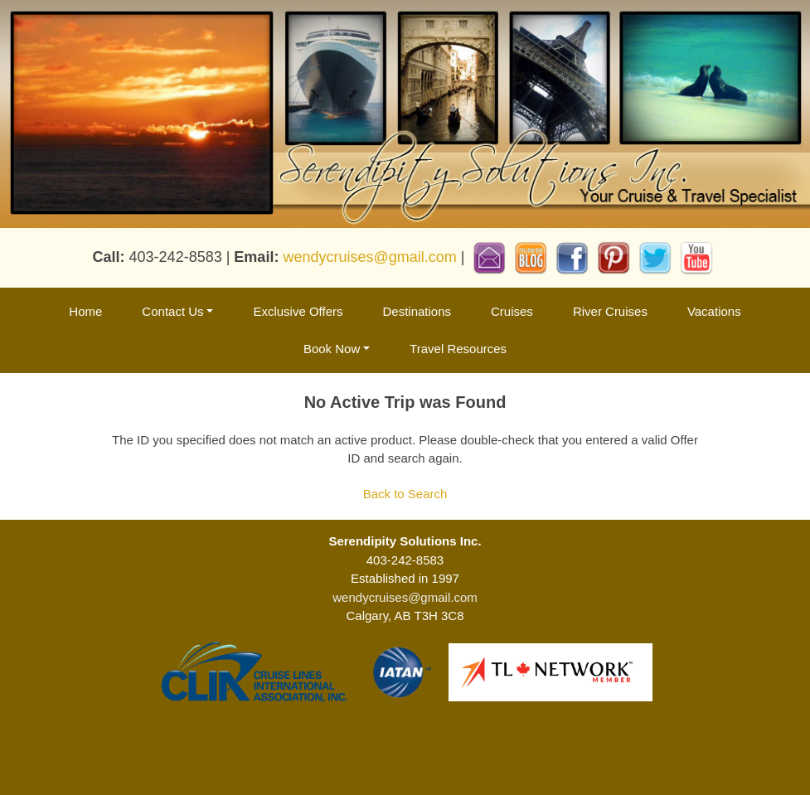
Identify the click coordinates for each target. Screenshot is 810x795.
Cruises (512, 311)
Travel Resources (458, 349)
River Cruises (610, 311)
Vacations (714, 311)
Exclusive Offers (297, 311)
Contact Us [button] (172, 311)
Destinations (416, 311)
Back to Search (405, 494)
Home (85, 311)
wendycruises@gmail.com (369, 256)
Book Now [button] (331, 349)
